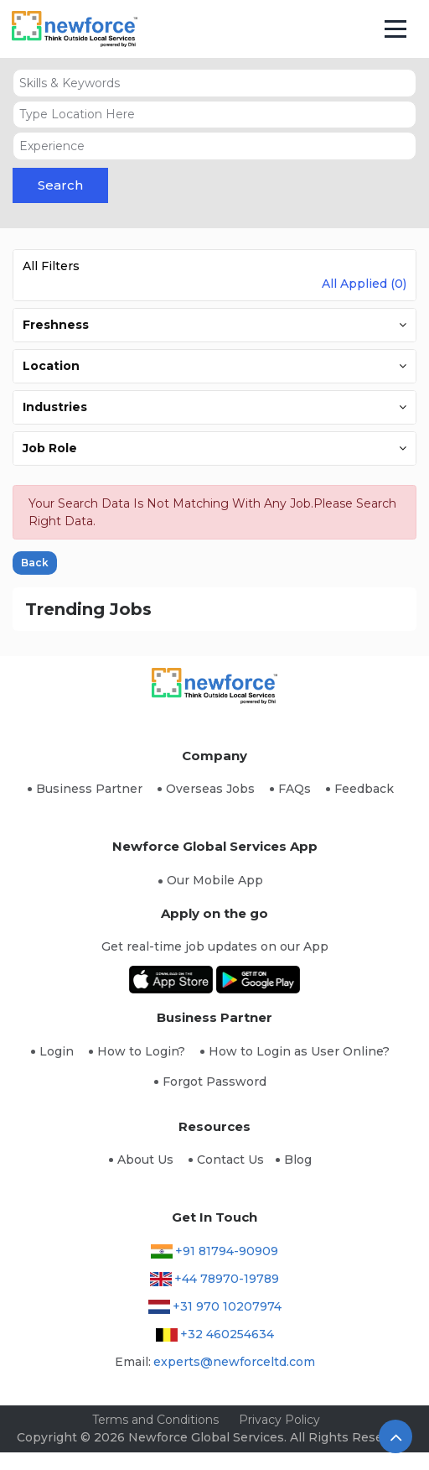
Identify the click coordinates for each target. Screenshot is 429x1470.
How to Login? (141, 1051)
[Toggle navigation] (396, 29)
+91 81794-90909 (226, 1251)
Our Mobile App (215, 880)
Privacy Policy (279, 1419)
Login (56, 1051)
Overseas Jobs (210, 788)
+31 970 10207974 (227, 1306)
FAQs (294, 788)
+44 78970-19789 (226, 1278)
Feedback (364, 788)
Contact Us (230, 1159)
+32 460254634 (227, 1334)
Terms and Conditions (155, 1419)
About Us (145, 1159)
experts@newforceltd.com (234, 1361)
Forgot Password (214, 1081)
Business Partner (89, 788)
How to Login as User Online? (299, 1051)
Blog (298, 1159)
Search (60, 185)
